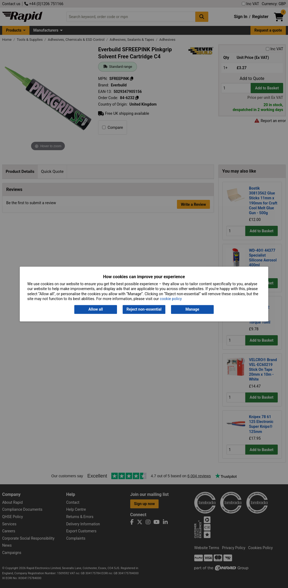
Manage (192, 309)
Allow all (95, 309)
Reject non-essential (143, 309)
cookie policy (171, 299)
